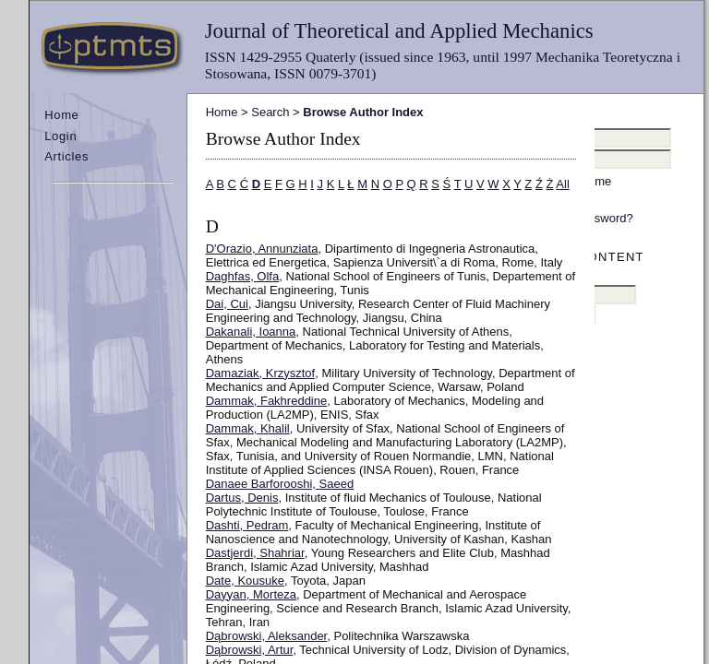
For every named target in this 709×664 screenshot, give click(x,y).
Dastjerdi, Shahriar (255, 553)
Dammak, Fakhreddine (267, 401)
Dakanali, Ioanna (251, 331)
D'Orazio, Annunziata (262, 248)
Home (61, 115)
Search (270, 112)
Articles (66, 156)
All (562, 184)
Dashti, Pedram (247, 525)
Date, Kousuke (245, 580)
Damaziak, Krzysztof (260, 373)
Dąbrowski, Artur (250, 650)
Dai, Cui (227, 304)
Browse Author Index (363, 112)
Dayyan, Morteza (251, 594)
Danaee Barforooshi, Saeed (280, 484)
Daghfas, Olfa (243, 276)
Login (60, 136)
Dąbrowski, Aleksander (267, 636)
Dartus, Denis (242, 497)
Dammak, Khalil (248, 428)
